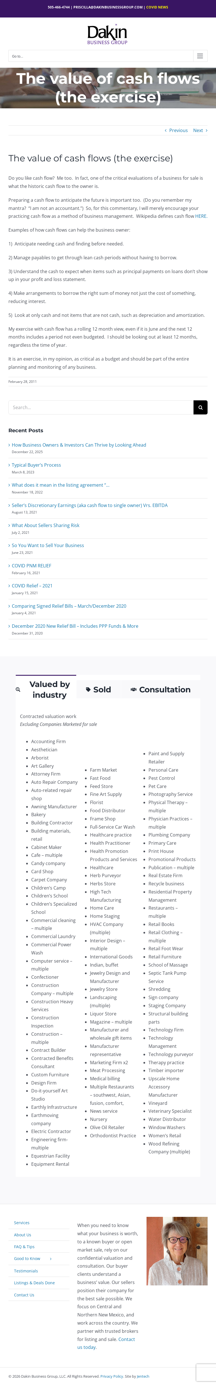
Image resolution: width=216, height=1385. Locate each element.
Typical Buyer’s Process (36, 465)
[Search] (201, 407)
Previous (178, 130)
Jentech (143, 1376)
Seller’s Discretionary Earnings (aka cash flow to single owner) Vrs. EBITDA (90, 505)
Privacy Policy (111, 1376)
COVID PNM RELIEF (31, 566)
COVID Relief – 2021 (32, 586)
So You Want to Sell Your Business (48, 545)
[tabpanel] (108, 940)
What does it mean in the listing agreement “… (60, 485)
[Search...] (101, 407)
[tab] (46, 689)
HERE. (201, 216)
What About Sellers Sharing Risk (45, 525)
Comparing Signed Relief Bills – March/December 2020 (69, 606)
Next (198, 130)
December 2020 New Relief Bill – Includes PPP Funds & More (75, 626)
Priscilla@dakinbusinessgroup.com (108, 7)
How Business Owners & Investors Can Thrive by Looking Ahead (79, 445)
